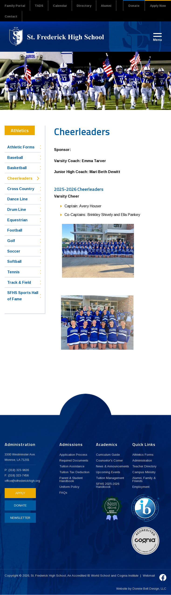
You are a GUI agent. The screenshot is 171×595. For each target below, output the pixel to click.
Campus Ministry (144, 472)
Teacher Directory (144, 466)
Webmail (149, 575)
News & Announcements (112, 466)
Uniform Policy (69, 487)
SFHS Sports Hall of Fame (22, 296)
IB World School (98, 575)
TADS (39, 5)
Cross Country (20, 189)
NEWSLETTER (20, 518)
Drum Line (16, 210)
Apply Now (158, 5)
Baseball (15, 158)
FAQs (63, 492)
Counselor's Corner (109, 460)
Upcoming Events (108, 472)
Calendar (60, 5)
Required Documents (73, 460)
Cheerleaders (19, 178)
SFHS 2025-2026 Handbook (107, 485)
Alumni (106, 5)
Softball (14, 261)
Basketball (17, 168)
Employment (140, 487)
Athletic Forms (20, 147)
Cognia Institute (127, 575)
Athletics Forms (143, 454)
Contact (11, 16)
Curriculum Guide (108, 454)
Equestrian (17, 220)
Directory (84, 5)
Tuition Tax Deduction (74, 472)
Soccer (13, 251)
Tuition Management (110, 478)
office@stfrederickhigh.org (22, 480)
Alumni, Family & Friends (144, 479)
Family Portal (15, 5)
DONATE (20, 505)
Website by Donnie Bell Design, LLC (141, 588)
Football (14, 230)
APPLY (20, 493)
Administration (142, 460)
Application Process (73, 454)
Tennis (13, 272)
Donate (134, 5)
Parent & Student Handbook (70, 479)
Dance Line (17, 199)
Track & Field (19, 282)
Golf (11, 241)
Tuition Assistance (71, 466)
